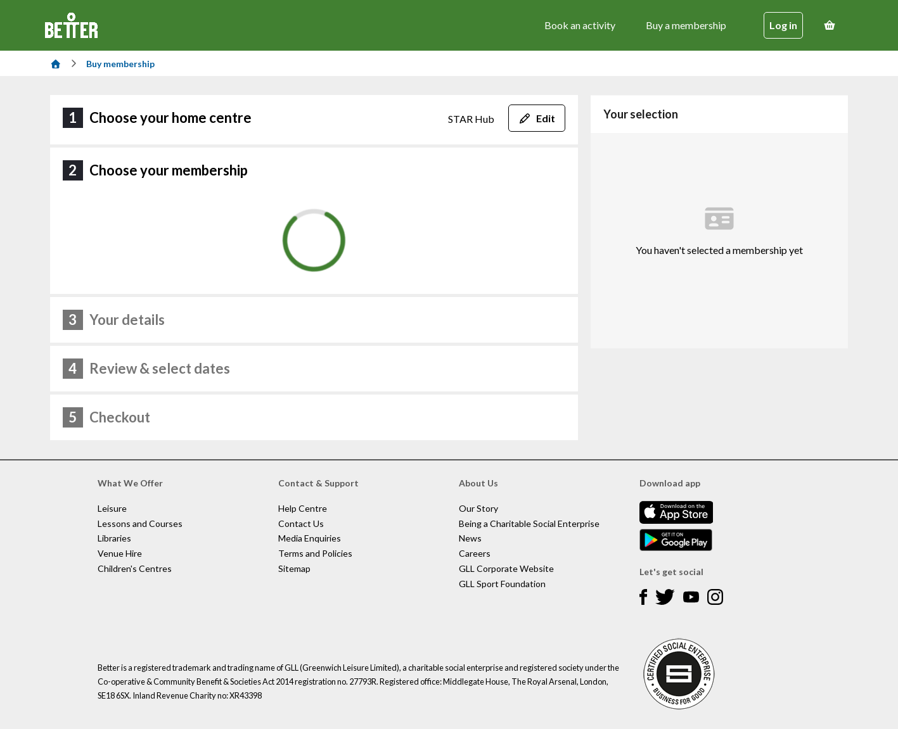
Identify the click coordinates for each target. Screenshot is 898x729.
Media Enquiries (309, 538)
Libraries (114, 538)
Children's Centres (135, 568)
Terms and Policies (315, 553)
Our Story (478, 508)
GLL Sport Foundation (502, 583)
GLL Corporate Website (506, 568)
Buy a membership (686, 25)
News (470, 538)
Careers (475, 553)
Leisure (112, 508)
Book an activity (579, 25)
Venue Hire (120, 553)
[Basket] (829, 25)
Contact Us (301, 523)
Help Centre (302, 508)
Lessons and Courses (140, 523)
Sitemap (294, 568)
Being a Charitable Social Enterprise (529, 523)
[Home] (55, 63)
